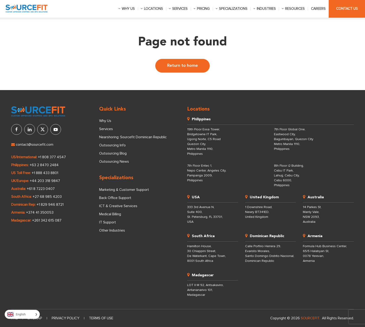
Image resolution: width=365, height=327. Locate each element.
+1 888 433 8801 (45, 173)
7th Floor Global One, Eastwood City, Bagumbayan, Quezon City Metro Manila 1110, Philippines (293, 139)
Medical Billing (110, 214)
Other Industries (112, 230)
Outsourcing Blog (113, 153)
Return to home (182, 66)
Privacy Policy (65, 318)
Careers (318, 8)
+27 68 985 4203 (47, 197)
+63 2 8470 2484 (44, 165)
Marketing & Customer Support (124, 190)
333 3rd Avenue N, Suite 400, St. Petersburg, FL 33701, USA (205, 214)
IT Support (107, 222)
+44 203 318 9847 (45, 181)
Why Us (105, 121)
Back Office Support (115, 198)
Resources (295, 8)
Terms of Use (101, 318)
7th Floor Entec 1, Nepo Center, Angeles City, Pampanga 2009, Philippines (206, 173)
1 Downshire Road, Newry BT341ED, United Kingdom (258, 212)
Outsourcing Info (112, 145)
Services (180, 8)
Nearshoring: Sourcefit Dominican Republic (133, 137)
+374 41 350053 (40, 212)
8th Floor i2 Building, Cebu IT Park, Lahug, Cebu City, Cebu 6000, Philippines (289, 175)
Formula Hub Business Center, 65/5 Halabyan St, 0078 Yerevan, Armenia (325, 254)
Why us (128, 8)
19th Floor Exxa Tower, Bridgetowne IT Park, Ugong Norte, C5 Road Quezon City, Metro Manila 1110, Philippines (204, 141)
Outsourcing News (114, 161)
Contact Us (347, 8)
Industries (266, 8)
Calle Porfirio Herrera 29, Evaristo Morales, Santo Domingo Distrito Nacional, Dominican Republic (269, 254)
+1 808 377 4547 (52, 157)
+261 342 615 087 (46, 220)
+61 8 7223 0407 (41, 189)
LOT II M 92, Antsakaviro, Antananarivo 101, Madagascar (205, 290)
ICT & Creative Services (118, 206)
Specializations (233, 8)
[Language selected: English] (22, 314)
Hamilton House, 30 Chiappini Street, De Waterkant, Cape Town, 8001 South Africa (206, 254)
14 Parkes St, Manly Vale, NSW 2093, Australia (312, 214)
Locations (153, 8)
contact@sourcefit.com (32, 144)
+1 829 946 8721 (50, 204)
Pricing (203, 8)
